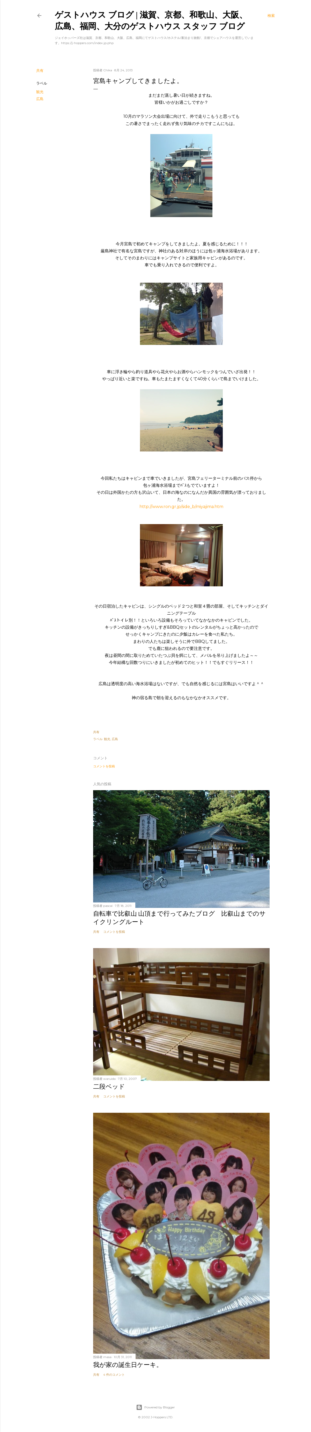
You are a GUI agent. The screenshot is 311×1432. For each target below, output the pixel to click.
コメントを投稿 (104, 766)
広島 (39, 98)
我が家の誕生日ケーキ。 (127, 1365)
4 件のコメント (114, 1375)
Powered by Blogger (155, 1407)
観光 (39, 91)
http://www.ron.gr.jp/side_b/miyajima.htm (181, 506)
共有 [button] (39, 70)
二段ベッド (109, 1086)
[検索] (271, 15)
